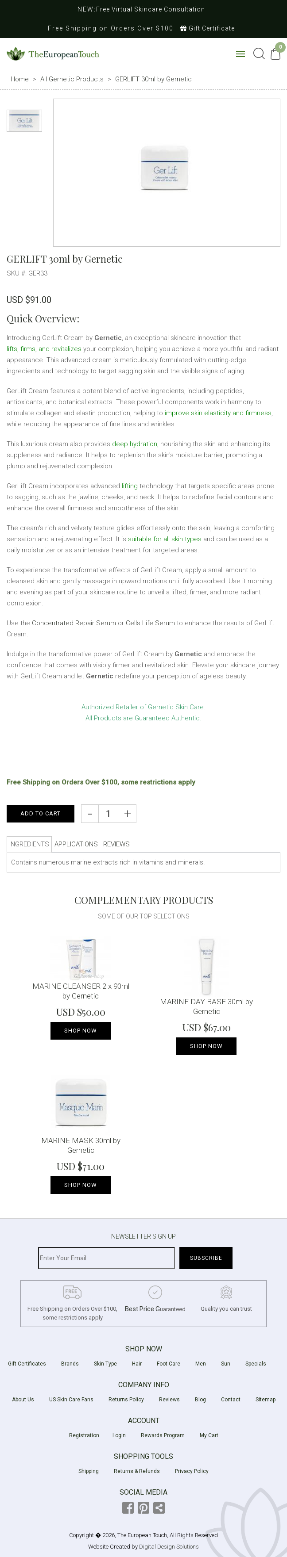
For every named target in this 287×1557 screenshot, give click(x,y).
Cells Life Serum (150, 623)
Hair (137, 1364)
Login (119, 1435)
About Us (23, 1399)
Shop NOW (80, 1030)
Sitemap (265, 1399)
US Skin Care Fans (71, 1399)
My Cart (209, 1435)
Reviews (169, 1399)
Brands (70, 1364)
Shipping (88, 1471)
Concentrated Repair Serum (74, 623)
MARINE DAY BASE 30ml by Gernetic (206, 1006)
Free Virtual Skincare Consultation (150, 9)
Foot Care (168, 1364)
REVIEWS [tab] (116, 844)
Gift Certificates (27, 1364)
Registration (84, 1435)
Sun (225, 1364)
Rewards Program (163, 1435)
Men (200, 1364)
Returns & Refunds (137, 1471)
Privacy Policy (192, 1471)
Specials (255, 1364)
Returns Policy (126, 1399)
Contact (230, 1399)
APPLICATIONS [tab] (76, 844)
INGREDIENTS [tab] (29, 844)
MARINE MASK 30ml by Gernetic (80, 1145)
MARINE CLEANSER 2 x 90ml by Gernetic (80, 991)
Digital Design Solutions (169, 1546)
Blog (200, 1399)
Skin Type (105, 1364)
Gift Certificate (207, 28)
